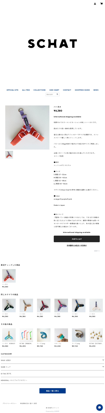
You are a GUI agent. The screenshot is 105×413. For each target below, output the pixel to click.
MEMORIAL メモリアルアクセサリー (14, 380)
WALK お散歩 (6, 360)
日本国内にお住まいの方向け (77, 245)
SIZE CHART (54, 90)
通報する (97, 251)
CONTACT (67, 90)
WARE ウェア (6, 367)
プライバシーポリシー (10, 403)
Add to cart (77, 239)
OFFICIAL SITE (12, 90)
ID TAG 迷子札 (6, 374)
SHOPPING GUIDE (82, 90)
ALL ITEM (26, 90)
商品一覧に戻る (52, 391)
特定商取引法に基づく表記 (28, 403)
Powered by (52, 411)
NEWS (96, 90)
